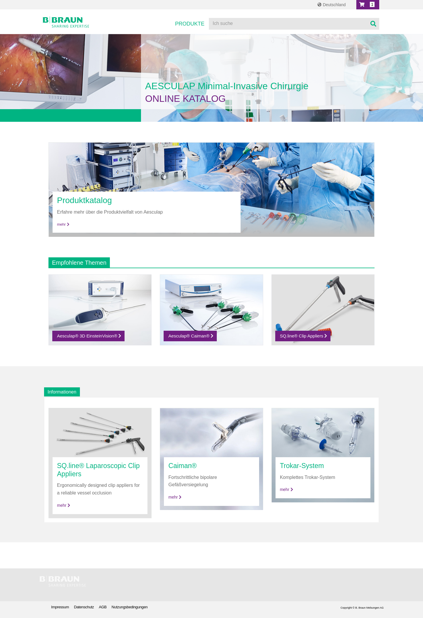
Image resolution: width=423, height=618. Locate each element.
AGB (103, 607)
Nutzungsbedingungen (130, 607)
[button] (367, 4)
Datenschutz (84, 607)
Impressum (60, 607)
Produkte (189, 24)
